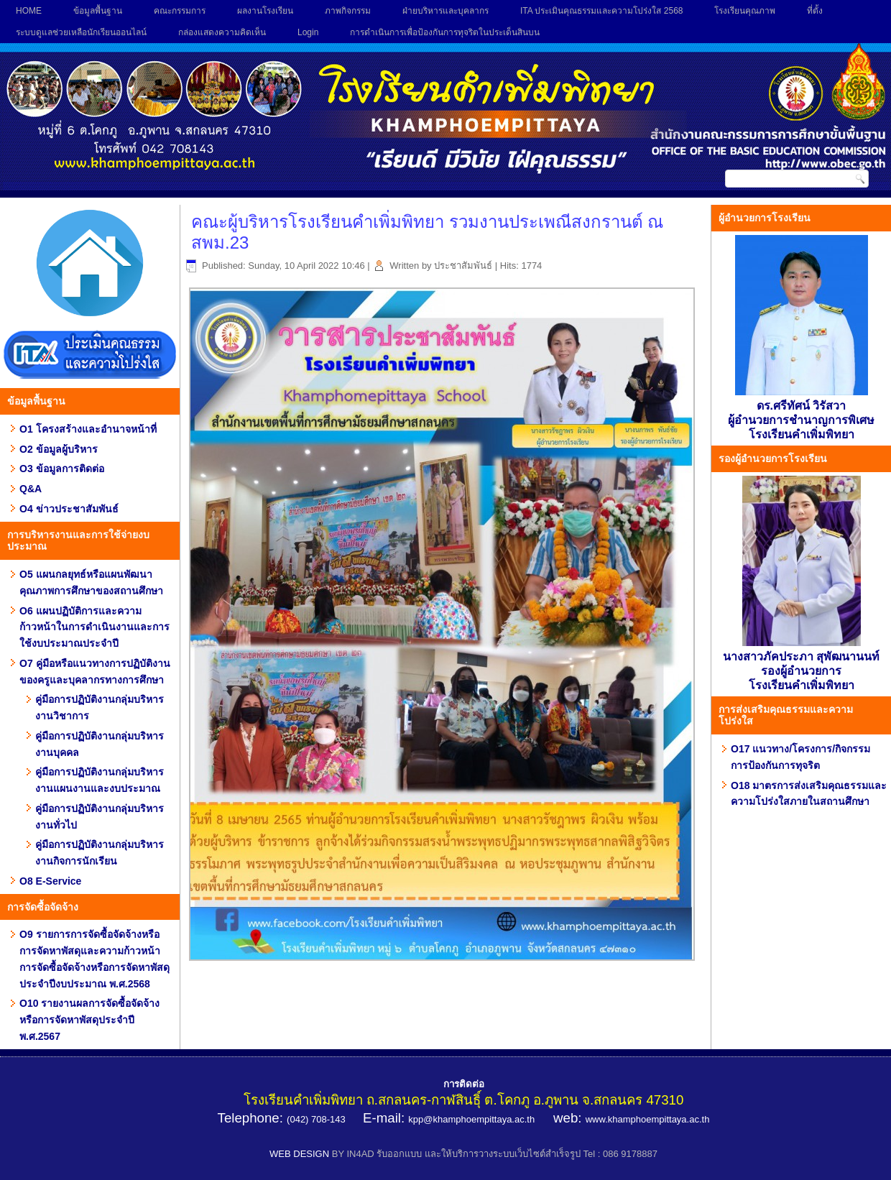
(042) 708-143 (316, 1119)
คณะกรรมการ (180, 11)
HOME (29, 11)
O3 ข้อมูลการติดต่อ (61, 468)
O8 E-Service (50, 881)
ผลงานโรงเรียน (265, 11)
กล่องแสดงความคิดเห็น (222, 32)
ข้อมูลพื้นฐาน (97, 11)
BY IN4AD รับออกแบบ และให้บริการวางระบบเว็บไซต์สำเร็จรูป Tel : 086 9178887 (494, 1153)
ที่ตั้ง (815, 11)
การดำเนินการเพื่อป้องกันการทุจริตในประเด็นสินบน (445, 32)
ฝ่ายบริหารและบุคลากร (445, 11)
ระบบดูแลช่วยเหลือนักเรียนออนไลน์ (81, 32)
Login (307, 32)
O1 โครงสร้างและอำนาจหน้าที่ (88, 429)
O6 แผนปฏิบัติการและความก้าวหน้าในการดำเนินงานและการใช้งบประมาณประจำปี (94, 627)
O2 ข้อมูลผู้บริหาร (58, 449)
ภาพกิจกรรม (348, 11)
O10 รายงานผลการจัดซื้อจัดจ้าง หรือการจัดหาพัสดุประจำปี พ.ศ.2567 (89, 1019)
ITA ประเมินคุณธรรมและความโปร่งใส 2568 (601, 11)
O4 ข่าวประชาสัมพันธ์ (69, 509)
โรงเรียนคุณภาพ (744, 11)
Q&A (30, 488)
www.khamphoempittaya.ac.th (648, 1119)
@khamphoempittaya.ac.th (479, 1119)
